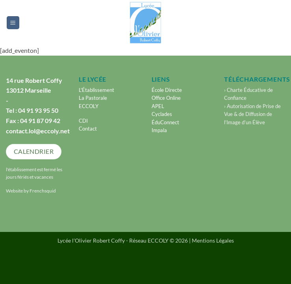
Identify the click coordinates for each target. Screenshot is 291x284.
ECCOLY (88, 106)
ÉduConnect (165, 122)
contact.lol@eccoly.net (38, 131)
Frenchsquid (43, 191)
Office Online (166, 98)
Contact (88, 128)
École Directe (167, 90)
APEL (158, 106)
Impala (159, 130)
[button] (13, 22)
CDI (83, 121)
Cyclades (162, 114)
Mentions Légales (213, 240)
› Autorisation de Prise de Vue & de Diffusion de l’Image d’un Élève (252, 114)
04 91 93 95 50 (38, 110)
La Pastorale (93, 98)
